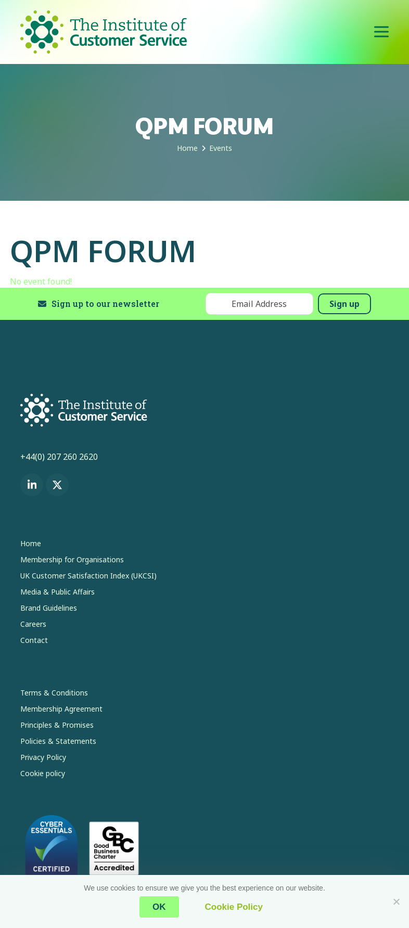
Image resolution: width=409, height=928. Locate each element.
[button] (381, 32)
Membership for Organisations (72, 559)
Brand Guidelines (48, 608)
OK (159, 907)
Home (30, 543)
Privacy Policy (43, 757)
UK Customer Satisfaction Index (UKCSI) (88, 576)
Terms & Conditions (54, 693)
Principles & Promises (57, 725)
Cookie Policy (234, 907)
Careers (33, 624)
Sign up (344, 304)
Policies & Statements (58, 741)
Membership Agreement (61, 709)
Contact (34, 640)
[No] (396, 901)
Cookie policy (42, 773)
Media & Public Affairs (57, 592)
